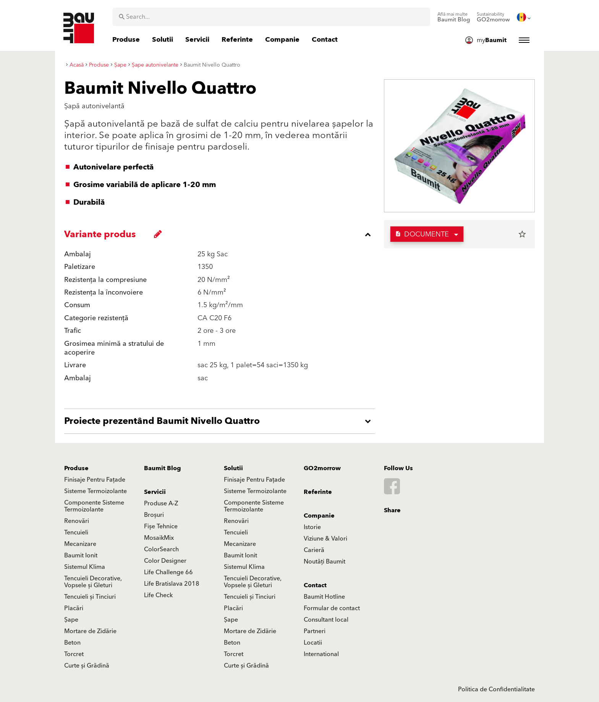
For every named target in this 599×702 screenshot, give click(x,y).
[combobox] (271, 17)
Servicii (155, 492)
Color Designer (165, 560)
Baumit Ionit (80, 555)
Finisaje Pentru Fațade (94, 479)
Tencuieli (76, 532)
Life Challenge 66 (168, 572)
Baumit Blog (162, 468)
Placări (73, 608)
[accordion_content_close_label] (221, 234)
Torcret (74, 654)
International (321, 654)
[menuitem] (453, 17)
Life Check (158, 595)
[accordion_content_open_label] (221, 421)
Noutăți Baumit (324, 561)
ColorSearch (161, 549)
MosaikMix (159, 538)
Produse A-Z (161, 503)
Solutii (233, 468)
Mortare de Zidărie (90, 631)
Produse (76, 468)
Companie (319, 515)
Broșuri (154, 515)
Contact (315, 585)
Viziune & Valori (325, 538)
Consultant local (326, 619)
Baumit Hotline (324, 596)
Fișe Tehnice (161, 526)
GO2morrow (322, 468)
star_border (522, 234)
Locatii (313, 642)
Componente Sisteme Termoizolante (94, 506)
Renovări (76, 521)
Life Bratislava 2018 (171, 583)
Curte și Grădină (86, 665)
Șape (71, 619)
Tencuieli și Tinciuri (90, 596)
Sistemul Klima (84, 567)
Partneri (314, 631)
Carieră (314, 550)
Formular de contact (332, 608)
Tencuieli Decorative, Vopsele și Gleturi (93, 582)
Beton (72, 642)
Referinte (318, 492)
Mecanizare (80, 544)
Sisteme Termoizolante (95, 491)
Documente (422, 234)
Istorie (312, 527)
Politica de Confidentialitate (496, 689)
